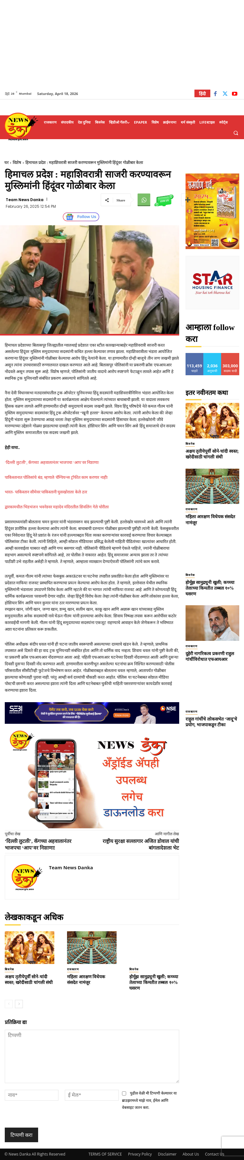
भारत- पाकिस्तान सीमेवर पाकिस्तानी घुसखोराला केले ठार (46, 492)
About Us (191, 1154)
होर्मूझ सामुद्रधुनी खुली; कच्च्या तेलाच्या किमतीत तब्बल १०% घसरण (153, 982)
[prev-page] (9, 1004)
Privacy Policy (140, 1154)
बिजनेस (9, 969)
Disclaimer (167, 1154)
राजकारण (73, 969)
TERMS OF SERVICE (105, 1154)
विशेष (17, 162)
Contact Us (214, 1154)
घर (6, 162)
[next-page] (19, 1004)
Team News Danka (25, 200)
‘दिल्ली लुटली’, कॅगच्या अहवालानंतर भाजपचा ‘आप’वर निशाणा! (52, 462)
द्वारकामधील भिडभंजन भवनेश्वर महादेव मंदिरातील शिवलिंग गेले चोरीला (57, 507)
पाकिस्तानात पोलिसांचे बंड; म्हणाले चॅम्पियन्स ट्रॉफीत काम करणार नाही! (56, 477)
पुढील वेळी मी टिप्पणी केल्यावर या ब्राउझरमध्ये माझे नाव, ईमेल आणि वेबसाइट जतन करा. (149, 1100)
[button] (235, 132)
